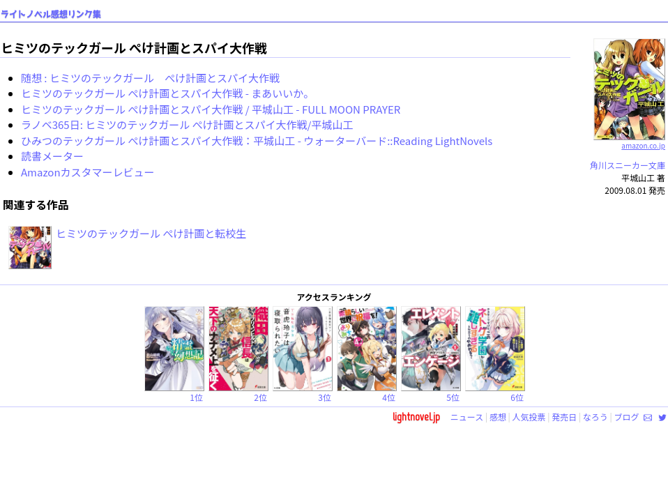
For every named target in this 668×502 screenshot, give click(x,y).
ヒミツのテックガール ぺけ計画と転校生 (151, 233)
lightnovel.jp (416, 416)
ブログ (626, 417)
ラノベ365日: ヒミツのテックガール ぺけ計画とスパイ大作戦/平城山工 (187, 124)
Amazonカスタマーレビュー (88, 172)
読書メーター (52, 156)
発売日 (564, 417)
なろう (595, 417)
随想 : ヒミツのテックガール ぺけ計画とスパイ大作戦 (150, 77)
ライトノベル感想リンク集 (51, 14)
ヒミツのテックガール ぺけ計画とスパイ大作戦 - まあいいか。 (167, 93)
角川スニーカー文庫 (627, 165)
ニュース (466, 417)
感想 (497, 417)
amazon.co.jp (629, 140)
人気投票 (529, 417)
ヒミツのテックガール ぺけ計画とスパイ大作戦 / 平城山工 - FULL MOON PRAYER (210, 109)
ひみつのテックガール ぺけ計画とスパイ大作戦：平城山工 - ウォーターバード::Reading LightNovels (256, 140)
